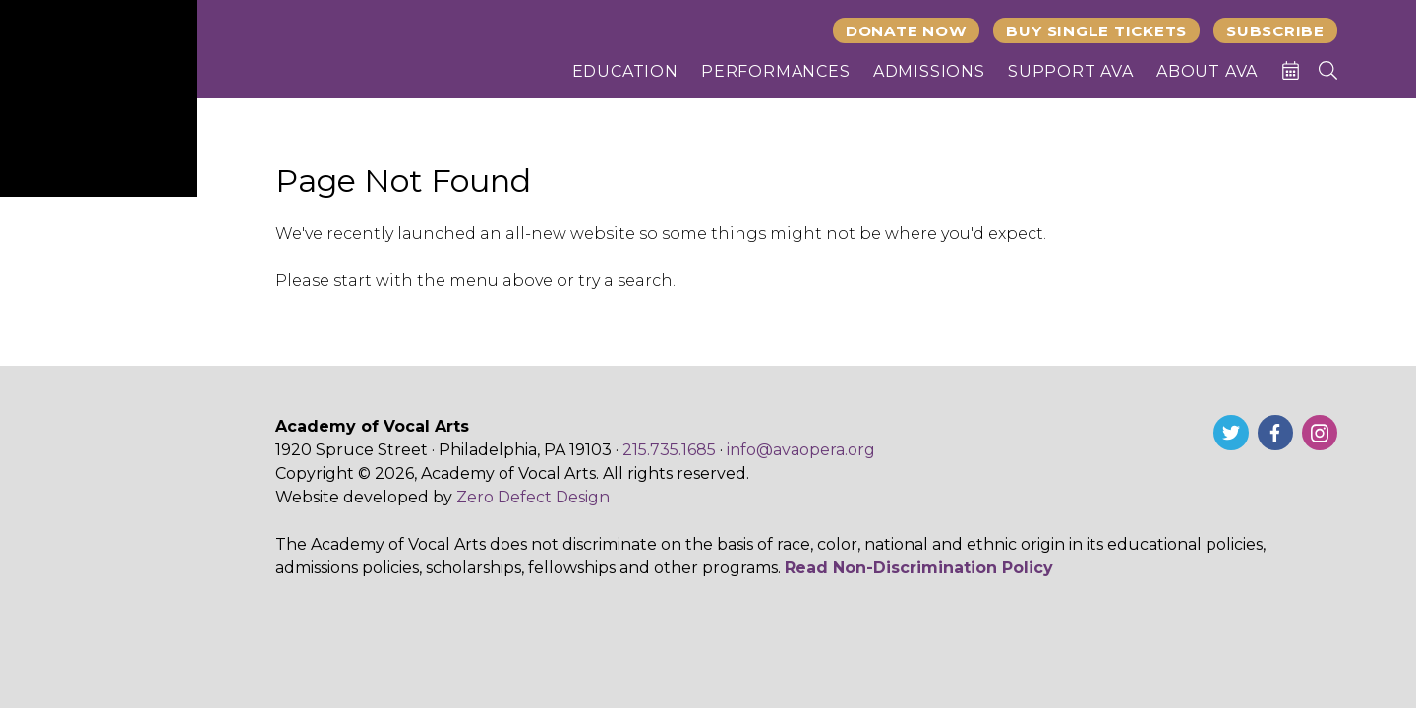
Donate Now (907, 31)
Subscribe (1275, 31)
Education (625, 71)
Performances (776, 71)
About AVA (1207, 71)
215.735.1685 (669, 450)
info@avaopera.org (801, 450)
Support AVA (1071, 71)
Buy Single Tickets (1096, 31)
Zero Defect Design (533, 497)
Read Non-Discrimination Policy (919, 568)
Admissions (929, 71)
